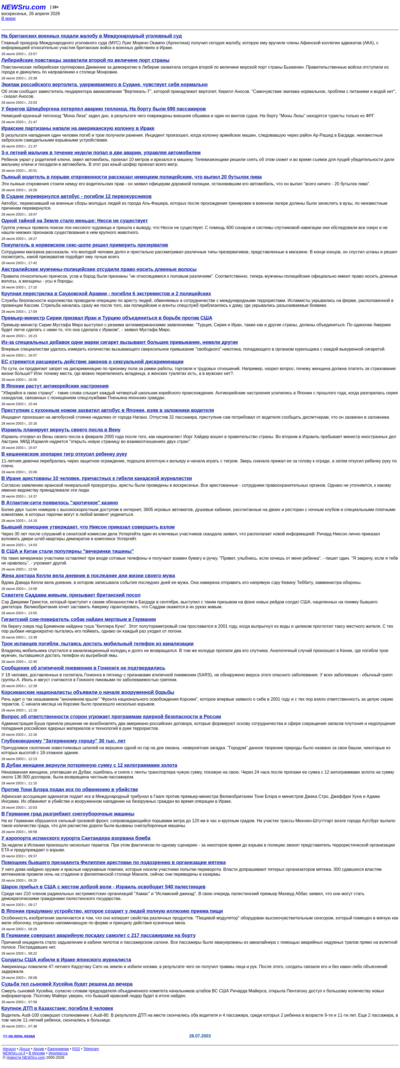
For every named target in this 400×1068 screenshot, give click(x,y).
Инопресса (58, 1053)
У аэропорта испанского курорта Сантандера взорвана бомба (75, 838)
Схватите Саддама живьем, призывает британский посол (71, 595)
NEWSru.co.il (14, 1053)
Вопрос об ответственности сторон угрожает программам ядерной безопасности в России (111, 716)
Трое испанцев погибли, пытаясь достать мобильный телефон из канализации (97, 643)
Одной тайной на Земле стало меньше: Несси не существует (74, 220)
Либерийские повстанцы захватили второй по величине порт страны (85, 60)
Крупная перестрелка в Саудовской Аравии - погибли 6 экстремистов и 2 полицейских (106, 293)
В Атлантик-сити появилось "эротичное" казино (59, 502)
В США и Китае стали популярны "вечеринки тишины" (67, 551)
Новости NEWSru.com (25, 1057)
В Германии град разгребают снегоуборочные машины (67, 814)
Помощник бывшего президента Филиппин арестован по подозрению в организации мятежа (113, 862)
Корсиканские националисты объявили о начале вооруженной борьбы (87, 692)
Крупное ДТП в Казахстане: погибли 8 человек (57, 1008)
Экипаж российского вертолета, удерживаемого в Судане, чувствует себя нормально (104, 84)
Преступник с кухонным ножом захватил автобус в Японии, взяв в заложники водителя (107, 410)
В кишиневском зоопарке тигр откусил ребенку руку (64, 454)
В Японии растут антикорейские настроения (55, 386)
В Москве (37, 1053)
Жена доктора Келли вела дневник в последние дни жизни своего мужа (88, 575)
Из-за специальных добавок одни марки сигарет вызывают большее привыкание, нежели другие (119, 342)
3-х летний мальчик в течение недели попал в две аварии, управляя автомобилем (101, 152)
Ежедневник (58, 1049)
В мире (8, 18)
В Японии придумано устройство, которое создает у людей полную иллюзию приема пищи (112, 911)
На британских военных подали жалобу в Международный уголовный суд (91, 36)
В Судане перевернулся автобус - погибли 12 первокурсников (76, 196)
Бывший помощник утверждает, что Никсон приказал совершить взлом (88, 527)
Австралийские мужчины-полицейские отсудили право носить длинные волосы (98, 269)
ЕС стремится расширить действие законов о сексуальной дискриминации (92, 361)
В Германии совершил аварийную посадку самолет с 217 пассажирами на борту (98, 935)
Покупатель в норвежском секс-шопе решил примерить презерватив (84, 245)
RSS (76, 1049)
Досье (24, 1049)
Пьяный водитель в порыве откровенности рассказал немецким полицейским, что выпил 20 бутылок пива (131, 177)
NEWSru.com (23, 7)
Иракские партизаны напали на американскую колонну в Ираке (77, 128)
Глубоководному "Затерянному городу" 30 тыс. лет (63, 741)
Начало (9, 1049)
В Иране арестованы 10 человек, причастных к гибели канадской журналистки (96, 478)
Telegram (91, 1049)
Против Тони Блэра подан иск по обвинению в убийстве (69, 789)
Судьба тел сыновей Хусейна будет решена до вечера (67, 984)
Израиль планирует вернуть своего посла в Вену (61, 429)
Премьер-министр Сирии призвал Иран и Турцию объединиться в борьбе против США (106, 318)
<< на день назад (19, 1036)
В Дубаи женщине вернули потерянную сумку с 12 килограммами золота (89, 765)
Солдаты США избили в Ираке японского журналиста (66, 959)
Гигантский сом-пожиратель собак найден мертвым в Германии (78, 619)
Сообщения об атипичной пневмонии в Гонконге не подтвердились (83, 668)
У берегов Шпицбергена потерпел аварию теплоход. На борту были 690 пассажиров (103, 109)
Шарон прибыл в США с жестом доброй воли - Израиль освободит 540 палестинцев (103, 886)
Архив (39, 1049)
